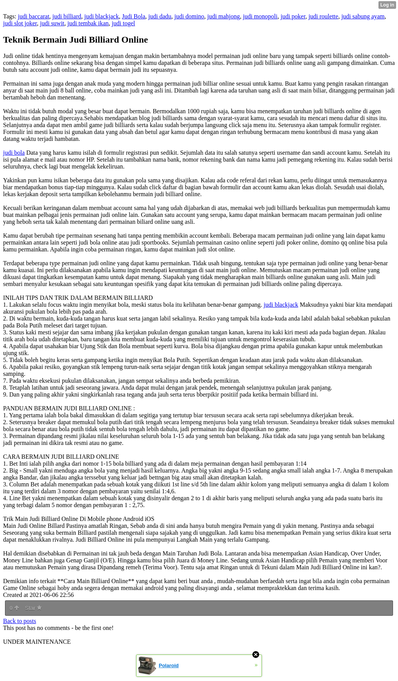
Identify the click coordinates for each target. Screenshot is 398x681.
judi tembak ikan (88, 23)
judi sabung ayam (363, 16)
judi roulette (323, 16)
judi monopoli (260, 16)
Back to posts (19, 621)
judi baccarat (33, 16)
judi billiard (67, 16)
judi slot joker (20, 23)
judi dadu (159, 16)
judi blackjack (101, 16)
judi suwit (52, 23)
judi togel (123, 23)
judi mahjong (223, 16)
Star (33, 608)
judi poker (293, 16)
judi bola (14, 152)
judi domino (189, 16)
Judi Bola (133, 16)
